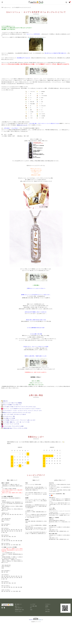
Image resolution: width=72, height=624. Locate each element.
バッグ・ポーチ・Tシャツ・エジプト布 (10, 423)
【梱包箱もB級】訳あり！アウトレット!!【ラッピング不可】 (14, 428)
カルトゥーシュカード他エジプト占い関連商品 (11, 402)
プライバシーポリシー (18, 611)
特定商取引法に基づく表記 (19, 609)
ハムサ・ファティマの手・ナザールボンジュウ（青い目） (13, 414)
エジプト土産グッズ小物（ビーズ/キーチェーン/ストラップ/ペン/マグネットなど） (18, 406)
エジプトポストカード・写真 (8, 416)
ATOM (31, 609)
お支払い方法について (18, 607)
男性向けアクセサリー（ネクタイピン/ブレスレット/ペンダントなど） (16, 412)
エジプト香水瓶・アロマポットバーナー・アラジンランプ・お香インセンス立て (18, 420)
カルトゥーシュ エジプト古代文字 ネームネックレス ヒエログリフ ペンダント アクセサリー (21, 408)
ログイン (46, 607)
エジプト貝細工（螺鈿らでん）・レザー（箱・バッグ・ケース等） (15, 422)
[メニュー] (2, 2)
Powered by (36, 619)
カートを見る (47, 609)
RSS (31, 607)
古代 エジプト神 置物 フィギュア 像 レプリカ (11, 404)
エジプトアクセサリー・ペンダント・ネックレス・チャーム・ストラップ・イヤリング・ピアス (21, 410)
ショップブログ (32, 604)
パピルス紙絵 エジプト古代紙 (8, 418)
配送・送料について (18, 604)
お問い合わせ (47, 611)
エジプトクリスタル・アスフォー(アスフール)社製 (12, 426)
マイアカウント (47, 604)
